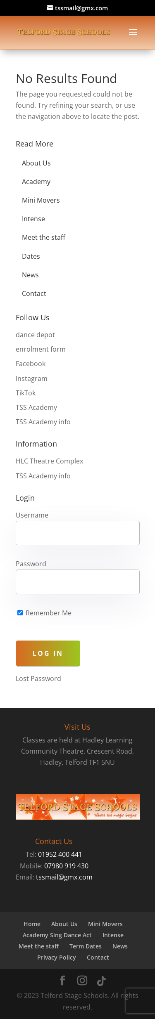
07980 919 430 (66, 865)
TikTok (26, 392)
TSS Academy (36, 407)
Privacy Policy (56, 957)
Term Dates (85, 946)
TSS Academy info (43, 421)
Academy (36, 181)
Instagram (32, 378)
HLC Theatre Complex (49, 461)
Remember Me (44, 612)
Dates (31, 256)
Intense (33, 218)
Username (32, 515)
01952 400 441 (60, 854)
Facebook (30, 363)
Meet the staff (43, 237)
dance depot (35, 334)
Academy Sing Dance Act (57, 935)
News (30, 274)
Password (31, 563)
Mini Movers (41, 200)
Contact (34, 293)
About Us (36, 163)
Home (32, 924)
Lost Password (38, 678)
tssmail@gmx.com (64, 877)
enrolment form (41, 349)
